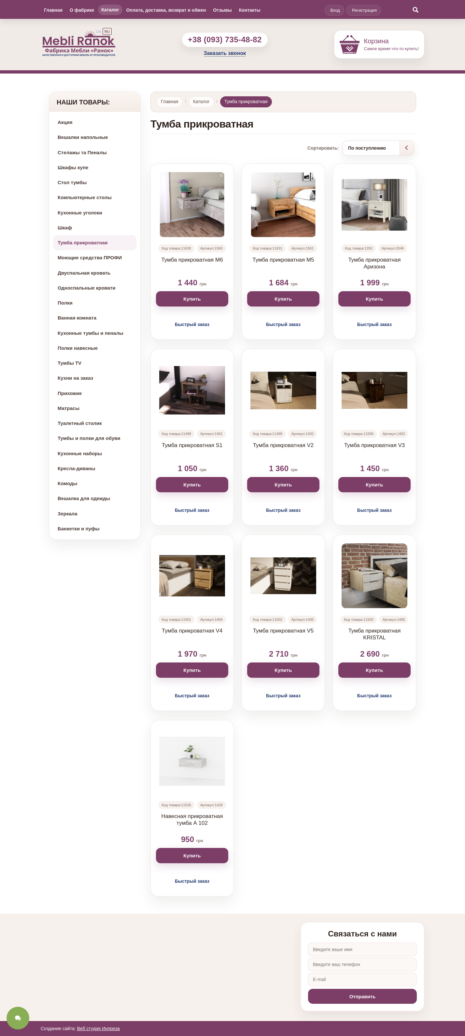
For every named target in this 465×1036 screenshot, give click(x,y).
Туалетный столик (80, 423)
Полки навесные (78, 348)
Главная (53, 10)
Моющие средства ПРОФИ (90, 257)
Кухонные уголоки (80, 212)
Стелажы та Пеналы (82, 152)
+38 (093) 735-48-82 (225, 39)
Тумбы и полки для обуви (89, 438)
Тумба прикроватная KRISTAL (374, 634)
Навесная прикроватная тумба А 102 (192, 819)
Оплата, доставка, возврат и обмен (166, 10)
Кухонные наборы (80, 453)
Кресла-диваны (76, 468)
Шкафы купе (73, 167)
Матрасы (68, 408)
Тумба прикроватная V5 (283, 631)
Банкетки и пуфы (79, 528)
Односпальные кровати (86, 288)
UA (98, 32)
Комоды (67, 483)
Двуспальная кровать (84, 273)
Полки (65, 303)
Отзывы (222, 10)
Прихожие (70, 393)
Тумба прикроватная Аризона (374, 263)
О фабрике (82, 10)
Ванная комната (77, 317)
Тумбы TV (69, 363)
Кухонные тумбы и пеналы (90, 333)
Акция (65, 122)
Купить (192, 299)
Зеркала (68, 513)
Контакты (250, 10)
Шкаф (65, 227)
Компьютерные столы (85, 197)
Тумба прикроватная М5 (283, 260)
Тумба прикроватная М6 (192, 260)
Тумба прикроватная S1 (192, 445)
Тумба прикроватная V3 (374, 445)
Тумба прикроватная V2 (283, 445)
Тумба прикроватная (83, 242)
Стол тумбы (72, 182)
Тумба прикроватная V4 (192, 631)
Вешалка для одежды (84, 498)
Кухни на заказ (75, 378)
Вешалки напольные (83, 137)
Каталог (110, 9)
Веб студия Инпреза (98, 1028)
